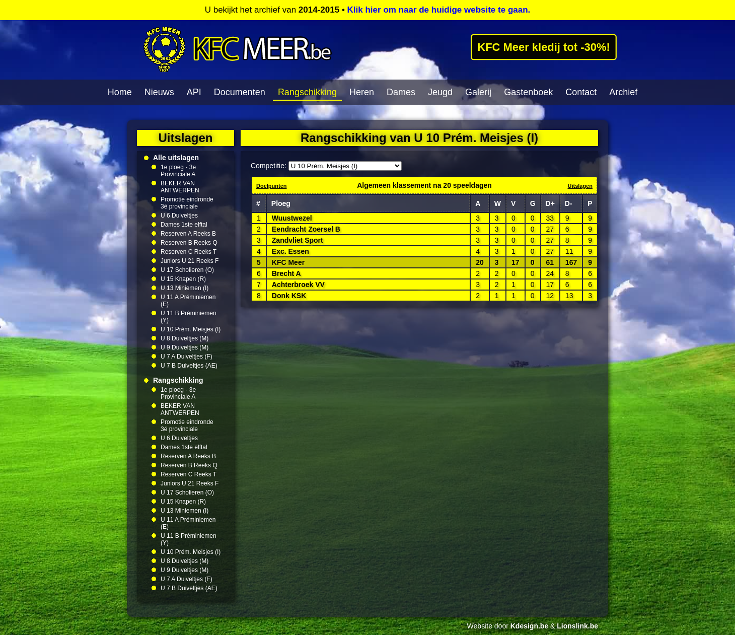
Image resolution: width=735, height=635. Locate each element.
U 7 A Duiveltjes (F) (186, 356)
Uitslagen (580, 186)
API (194, 92)
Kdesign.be (529, 626)
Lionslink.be (577, 626)
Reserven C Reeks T (188, 251)
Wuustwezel (292, 218)
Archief (623, 92)
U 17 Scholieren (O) (187, 269)
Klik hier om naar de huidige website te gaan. (439, 10)
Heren (361, 92)
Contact (581, 92)
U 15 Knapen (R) (183, 279)
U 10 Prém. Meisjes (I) (190, 329)
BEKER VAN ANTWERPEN (180, 187)
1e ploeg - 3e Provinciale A (178, 171)
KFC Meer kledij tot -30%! (544, 47)
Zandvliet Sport (297, 240)
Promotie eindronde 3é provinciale (187, 203)
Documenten (239, 92)
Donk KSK (289, 296)
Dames (401, 92)
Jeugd (440, 92)
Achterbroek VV (298, 284)
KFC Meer (288, 262)
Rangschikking (307, 92)
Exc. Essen (290, 251)
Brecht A (286, 273)
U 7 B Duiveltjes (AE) (189, 365)
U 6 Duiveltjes (179, 215)
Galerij (478, 92)
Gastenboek (528, 92)
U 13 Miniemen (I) (184, 288)
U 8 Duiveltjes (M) (184, 338)
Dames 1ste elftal (184, 224)
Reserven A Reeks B (188, 233)
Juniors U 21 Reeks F (189, 260)
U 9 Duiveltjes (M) (184, 347)
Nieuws (159, 92)
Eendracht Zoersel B (306, 229)
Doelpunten (271, 186)
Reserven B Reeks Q (189, 242)
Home (120, 92)
